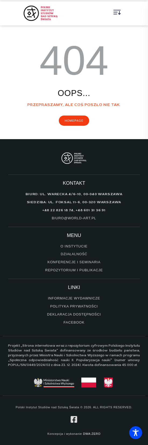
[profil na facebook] (74, 419)
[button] (117, 13)
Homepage (74, 120)
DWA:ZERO (91, 433)
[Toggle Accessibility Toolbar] (136, 433)
